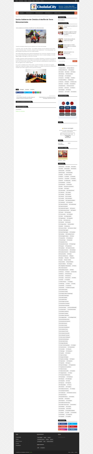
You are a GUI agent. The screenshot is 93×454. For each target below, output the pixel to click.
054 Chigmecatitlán (67, 216)
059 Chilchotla (61, 222)
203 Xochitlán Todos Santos (64, 404)
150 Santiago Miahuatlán (63, 343)
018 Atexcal (61, 180)
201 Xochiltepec (69, 400)
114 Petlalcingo (61, 283)
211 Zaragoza (61, 412)
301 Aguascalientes (62, 67)
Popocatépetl (40, 437)
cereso (17, 443)
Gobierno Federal (62, 107)
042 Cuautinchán (69, 202)
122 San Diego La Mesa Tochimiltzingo (65, 293)
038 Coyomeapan (68, 198)
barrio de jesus (19, 441)
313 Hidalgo (67, 77)
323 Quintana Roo (62, 85)
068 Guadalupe (61, 234)
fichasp (47, 439)
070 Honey (72, 236)
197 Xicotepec (71, 396)
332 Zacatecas (73, 91)
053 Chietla (61, 216)
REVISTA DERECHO (61, 19)
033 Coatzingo (61, 194)
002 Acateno (73, 166)
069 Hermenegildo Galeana (63, 236)
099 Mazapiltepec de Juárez (63, 269)
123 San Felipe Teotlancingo (64, 295)
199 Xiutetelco (67, 398)
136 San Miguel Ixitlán (62, 317)
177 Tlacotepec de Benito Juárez (64, 374)
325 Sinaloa (61, 87)
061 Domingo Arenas (62, 224)
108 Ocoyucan (67, 277)
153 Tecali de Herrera (62, 347)
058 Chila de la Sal (67, 220)
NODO (69, 143)
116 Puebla (73, 283)
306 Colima (67, 71)
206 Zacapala (68, 406)
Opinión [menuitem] (21, 12)
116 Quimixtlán (61, 285)
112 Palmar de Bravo (62, 281)
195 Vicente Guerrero (62, 394)
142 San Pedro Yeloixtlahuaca (64, 327)
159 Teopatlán (61, 353)
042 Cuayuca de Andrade (63, 204)
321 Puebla (66, 83)
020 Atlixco (74, 180)
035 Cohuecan (61, 196)
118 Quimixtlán (61, 287)
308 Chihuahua (61, 73)
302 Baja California (70, 67)
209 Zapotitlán (61, 410)
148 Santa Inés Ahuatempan (64, 339)
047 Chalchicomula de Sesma (64, 210)
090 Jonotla (72, 257)
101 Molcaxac (61, 271)
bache (17, 439)
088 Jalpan (71, 255)
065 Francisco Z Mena (62, 228)
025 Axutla (60, 186)
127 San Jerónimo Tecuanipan (64, 303)
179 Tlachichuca (69, 376)
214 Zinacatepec (61, 414)
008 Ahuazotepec (62, 172)
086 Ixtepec (69, 253)
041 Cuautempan (62, 202)
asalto (45, 437)
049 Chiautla (61, 212)
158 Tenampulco (69, 351)
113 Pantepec (70, 281)
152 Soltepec (73, 345)
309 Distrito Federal (69, 73)
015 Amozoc (61, 178)
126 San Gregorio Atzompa (63, 301)
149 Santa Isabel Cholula (63, 341)
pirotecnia (27, 89)
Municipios (73, 107)
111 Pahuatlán (67, 279)
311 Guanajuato (68, 75)
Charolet (30, 452)
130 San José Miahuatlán (72, 307)
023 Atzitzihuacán (62, 184)
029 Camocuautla (62, 190)
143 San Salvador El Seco (63, 329)
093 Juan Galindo (62, 261)
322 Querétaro (72, 83)
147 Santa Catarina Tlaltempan (64, 337)
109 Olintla (74, 277)
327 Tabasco (72, 87)
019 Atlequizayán (67, 180)
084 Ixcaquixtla (72, 251)
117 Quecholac (68, 285)
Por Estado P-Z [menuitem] (48, 12)
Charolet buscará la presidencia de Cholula (70, 27)
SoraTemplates (22, 452)
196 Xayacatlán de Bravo (63, 396)
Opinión (73, 114)
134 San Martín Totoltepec (63, 313)
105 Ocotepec (61, 275)
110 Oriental (61, 279)
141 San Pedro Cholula (63, 325)
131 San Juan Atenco (62, 309)
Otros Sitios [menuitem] (57, 12)
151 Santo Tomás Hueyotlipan (64, 345)
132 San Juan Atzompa (72, 309)
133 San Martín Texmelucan (63, 311)
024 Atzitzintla (69, 184)
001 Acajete (68, 166)
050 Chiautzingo (68, 212)
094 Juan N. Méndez (62, 263)
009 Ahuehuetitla (69, 172)
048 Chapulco (73, 210)
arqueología (18, 437)
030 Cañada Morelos (70, 190)
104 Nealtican (61, 273)
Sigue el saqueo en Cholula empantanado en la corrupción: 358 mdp (70, 46)
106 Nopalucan (68, 275)
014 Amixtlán (72, 176)
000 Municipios (61, 166)
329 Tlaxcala (68, 89)
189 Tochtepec (68, 386)
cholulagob (22, 89)
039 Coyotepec (61, 200)
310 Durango (61, 75)
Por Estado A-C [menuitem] (29, 12)
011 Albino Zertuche (68, 174)
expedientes (18, 445)
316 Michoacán (70, 79)
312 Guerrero (61, 77)
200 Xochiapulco (62, 400)
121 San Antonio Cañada (63, 291)
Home (69, 452)
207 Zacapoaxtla (62, 408)
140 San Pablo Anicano (63, 323)
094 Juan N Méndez (69, 261)
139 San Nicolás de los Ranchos (64, 321)
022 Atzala (68, 182)
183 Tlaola (68, 380)
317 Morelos (61, 81)
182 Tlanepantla (61, 380)
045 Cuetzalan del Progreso (63, 208)
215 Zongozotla (69, 414)
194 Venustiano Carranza (71, 392)
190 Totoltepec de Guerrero (63, 388)
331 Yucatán (67, 91)
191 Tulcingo (72, 388)
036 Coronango (68, 196)
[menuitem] (17, 13)
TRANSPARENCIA (61, 144)
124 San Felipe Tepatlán (63, 297)
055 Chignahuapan (62, 218)
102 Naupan (67, 271)
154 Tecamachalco (71, 347)
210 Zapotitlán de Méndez (70, 410)
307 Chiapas (73, 71)
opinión (51, 439)
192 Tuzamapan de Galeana (64, 390)
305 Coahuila (61, 71)
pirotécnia (24, 16)
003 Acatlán (61, 168)
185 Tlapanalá (68, 382)
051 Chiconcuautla (62, 214)
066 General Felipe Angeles (63, 230)
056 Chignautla (69, 218)
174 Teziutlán (72, 370)
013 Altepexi (67, 176)
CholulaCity (63, 103)
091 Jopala (60, 259)
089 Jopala (66, 257)
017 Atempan (73, 178)
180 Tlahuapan (61, 378)
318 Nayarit (67, 81)
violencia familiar (50, 441)
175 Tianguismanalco (62, 372)
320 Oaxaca (61, 83)
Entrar (67, 136)
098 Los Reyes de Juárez (63, 267)
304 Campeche (71, 69)
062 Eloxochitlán (71, 224)
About (72, 452)
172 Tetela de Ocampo (63, 368)
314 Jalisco (73, 77)
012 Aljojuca (61, 176)
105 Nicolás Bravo (68, 273)
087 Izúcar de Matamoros (63, 255)
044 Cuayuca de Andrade (63, 206)
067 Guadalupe (72, 232)
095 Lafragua (69, 263)
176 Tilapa (70, 372)
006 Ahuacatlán (61, 170)
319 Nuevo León (73, 81)
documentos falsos (41, 439)
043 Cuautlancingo (72, 204)
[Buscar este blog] (65, 61)
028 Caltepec (66, 188)
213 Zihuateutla (73, 412)
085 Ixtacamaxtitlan (62, 253)
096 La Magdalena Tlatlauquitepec (65, 265)
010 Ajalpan (61, 174)
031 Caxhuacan (61, 192)
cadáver (49, 437)
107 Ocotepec (61, 277)
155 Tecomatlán (61, 349)
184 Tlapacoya (61, 382)
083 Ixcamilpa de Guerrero (63, 251)
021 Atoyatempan (62, 182)
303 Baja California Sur (63, 69)
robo (44, 441)
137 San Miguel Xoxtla (72, 317)
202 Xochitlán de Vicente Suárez (64, 402)
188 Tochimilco (61, 386)
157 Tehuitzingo (61, 351)
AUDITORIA (60, 143)
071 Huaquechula (62, 238)
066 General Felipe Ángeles (63, 232)
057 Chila (60, 220)
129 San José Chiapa (62, 307)
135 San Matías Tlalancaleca (64, 315)
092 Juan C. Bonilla (67, 259)
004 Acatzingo (67, 168)
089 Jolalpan (61, 257)
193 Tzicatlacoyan (62, 392)
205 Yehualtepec (61, 406)
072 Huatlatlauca (69, 238)
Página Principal (18, 16)
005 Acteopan (73, 168)
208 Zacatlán (68, 408)
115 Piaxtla (68, 283)
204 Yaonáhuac (73, 404)
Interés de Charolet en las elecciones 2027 (69, 52)
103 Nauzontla (73, 271)
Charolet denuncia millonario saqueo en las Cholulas (69, 40)
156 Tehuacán (68, 349)
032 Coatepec (68, 192)
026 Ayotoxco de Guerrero (68, 186)
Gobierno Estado (68, 107)
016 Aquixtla (67, 178)
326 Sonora (67, 87)
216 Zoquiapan (61, 416)
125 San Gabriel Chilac (63, 299)
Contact (75, 452)
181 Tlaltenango (69, 378)
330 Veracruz (61, 91)
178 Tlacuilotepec (62, 376)
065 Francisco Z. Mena (72, 228)
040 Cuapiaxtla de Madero (70, 200)
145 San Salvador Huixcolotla (64, 333)
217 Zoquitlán (68, 416)
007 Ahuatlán (68, 170)
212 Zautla (67, 412)
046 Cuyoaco (72, 208)
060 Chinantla (67, 222)
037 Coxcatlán (61, 198)
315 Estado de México (62, 79)
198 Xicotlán (61, 398)
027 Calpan (61, 188)
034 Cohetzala (68, 194)
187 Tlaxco (69, 384)
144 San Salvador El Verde (63, 331)
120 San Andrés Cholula (63, 289)
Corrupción (67, 114)
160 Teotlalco (67, 353)
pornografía (40, 441)
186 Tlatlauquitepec (62, 384)
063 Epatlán (61, 226)
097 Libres (74, 265)
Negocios (62, 114)
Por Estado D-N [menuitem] (39, 12)
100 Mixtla (72, 269)
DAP (38, 447)
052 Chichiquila (69, 214)
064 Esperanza (67, 226)
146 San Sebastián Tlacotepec (64, 335)
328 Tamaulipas (61, 89)
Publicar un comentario (20, 111)
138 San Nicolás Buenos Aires (64, 319)
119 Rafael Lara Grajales (70, 287)
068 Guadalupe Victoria (70, 234)
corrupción (43, 447)
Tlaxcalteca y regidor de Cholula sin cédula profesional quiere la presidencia (70, 33)
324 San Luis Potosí (70, 85)
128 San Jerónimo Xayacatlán (64, 305)
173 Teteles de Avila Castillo (63, 370)
